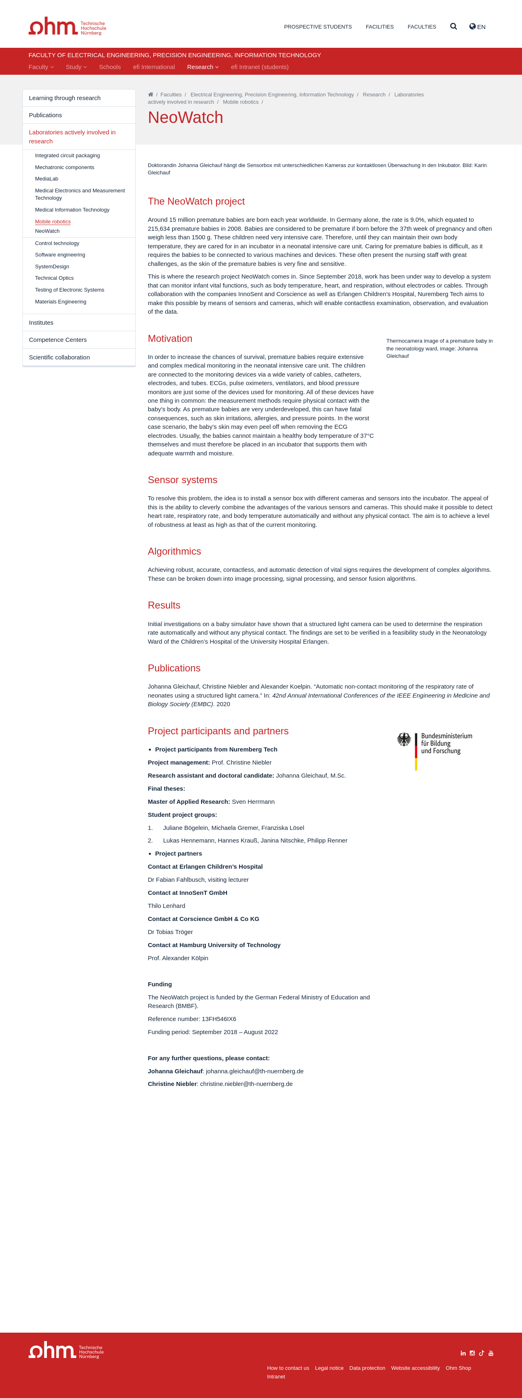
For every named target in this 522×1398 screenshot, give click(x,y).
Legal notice (329, 1368)
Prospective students (318, 27)
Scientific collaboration (59, 357)
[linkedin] (463, 1352)
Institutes (41, 322)
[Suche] (453, 26)
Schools (110, 66)
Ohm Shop (458, 1368)
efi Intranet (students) (260, 66)
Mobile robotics (241, 102)
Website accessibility (415, 1368)
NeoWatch (47, 231)
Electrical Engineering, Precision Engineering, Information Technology (272, 94)
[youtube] (491, 1352)
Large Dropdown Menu (66, 1350)
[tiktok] (481, 1352)
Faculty (41, 66)
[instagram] (472, 1352)
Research (203, 66)
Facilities (380, 27)
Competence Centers (58, 339)
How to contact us (288, 1368)
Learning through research (65, 97)
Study (76, 66)
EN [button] (477, 26)
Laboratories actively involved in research (72, 136)
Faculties (422, 27)
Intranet (276, 1376)
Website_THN (67, 26)
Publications (45, 114)
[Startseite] (150, 94)
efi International (154, 66)
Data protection (367, 1368)
